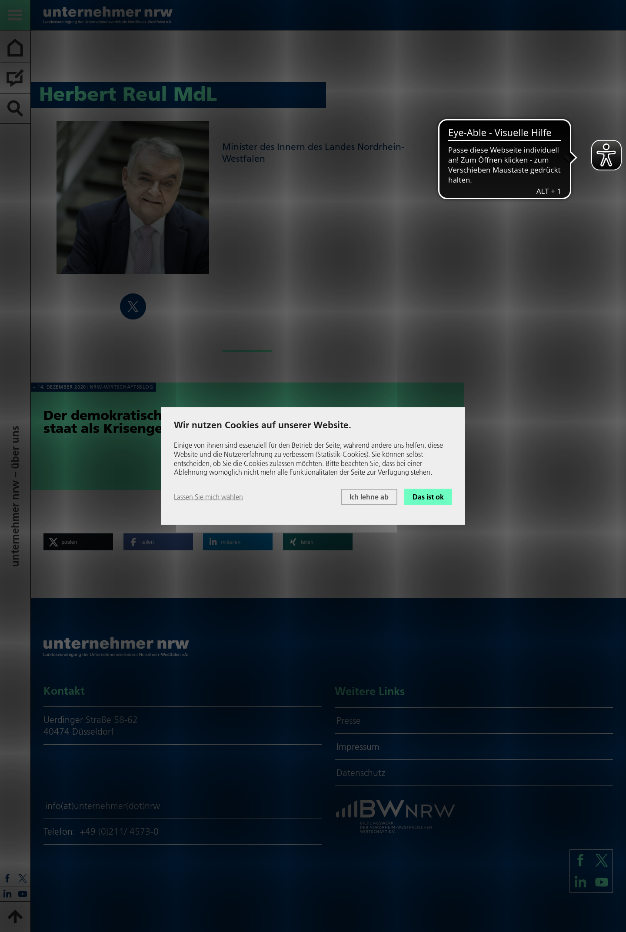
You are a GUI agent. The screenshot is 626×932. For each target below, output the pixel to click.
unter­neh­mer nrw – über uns (15, 496)
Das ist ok (428, 497)
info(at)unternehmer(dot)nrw (102, 805)
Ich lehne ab (369, 497)
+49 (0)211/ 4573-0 (119, 831)
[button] (78, 541)
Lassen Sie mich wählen (208, 497)
